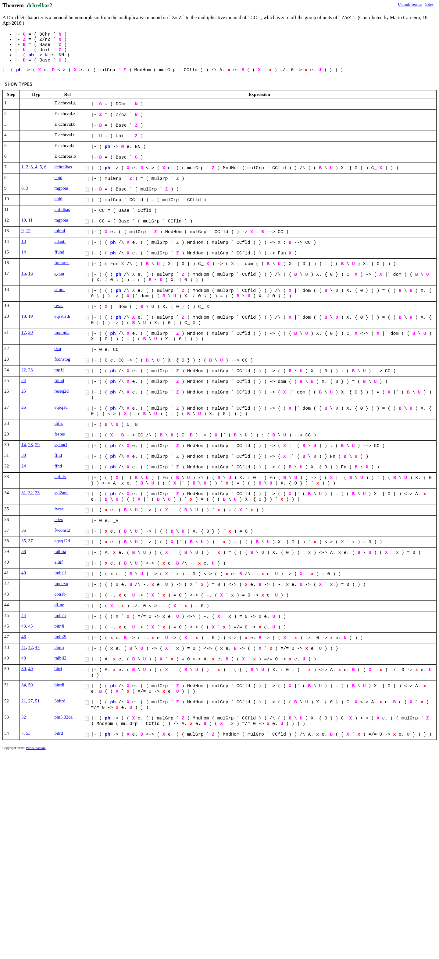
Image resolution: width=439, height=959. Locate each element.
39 (23, 668)
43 (23, 626)
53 (28, 733)
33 (37, 492)
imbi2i (60, 636)
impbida (62, 332)
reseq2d (62, 391)
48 (23, 658)
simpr (60, 289)
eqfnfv (60, 476)
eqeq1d (61, 407)
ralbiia (60, 551)
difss (59, 423)
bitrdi (60, 684)
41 (23, 647)
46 (23, 636)
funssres (62, 262)
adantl (60, 241)
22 (23, 369)
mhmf (60, 230)
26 (23, 407)
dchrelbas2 (39, 5)
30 (23, 455)
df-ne (59, 604)
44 (23, 615)
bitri (58, 668)
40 (23, 572)
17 (23, 332)
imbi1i (60, 572)
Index (429, 4)
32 (30, 492)
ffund (59, 252)
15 (23, 273)
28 (30, 444)
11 (30, 220)
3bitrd (60, 700)
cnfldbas (62, 209)
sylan (59, 273)
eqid (58, 177)
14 (23, 252)
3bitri (60, 647)
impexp (61, 583)
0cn (58, 348)
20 (30, 332)
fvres (59, 508)
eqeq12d (62, 540)
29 (37, 444)
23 (30, 369)
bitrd (59, 733)
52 (23, 717)
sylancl (61, 444)
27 (30, 700)
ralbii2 (60, 658)
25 (23, 391)
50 (30, 684)
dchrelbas (63, 166)
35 (23, 540)
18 (23, 316)
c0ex (59, 519)
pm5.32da (64, 717)
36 (23, 530)
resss (59, 305)
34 (23, 684)
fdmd (59, 380)
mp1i (59, 369)
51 (37, 700)
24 (23, 380)
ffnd (58, 455)
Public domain (36, 748)
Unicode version (410, 4)
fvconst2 (62, 530)
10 (23, 220)
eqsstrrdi (62, 316)
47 (37, 647)
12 (28, 230)
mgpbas (62, 188)
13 (23, 241)
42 (30, 647)
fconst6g (62, 359)
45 (30, 626)
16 (30, 273)
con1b (60, 594)
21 (23, 700)
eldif (59, 562)
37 (30, 540)
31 (23, 492)
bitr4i (60, 626)
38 (23, 551)
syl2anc (62, 492)
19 (30, 316)
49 (30, 668)
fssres (60, 434)
